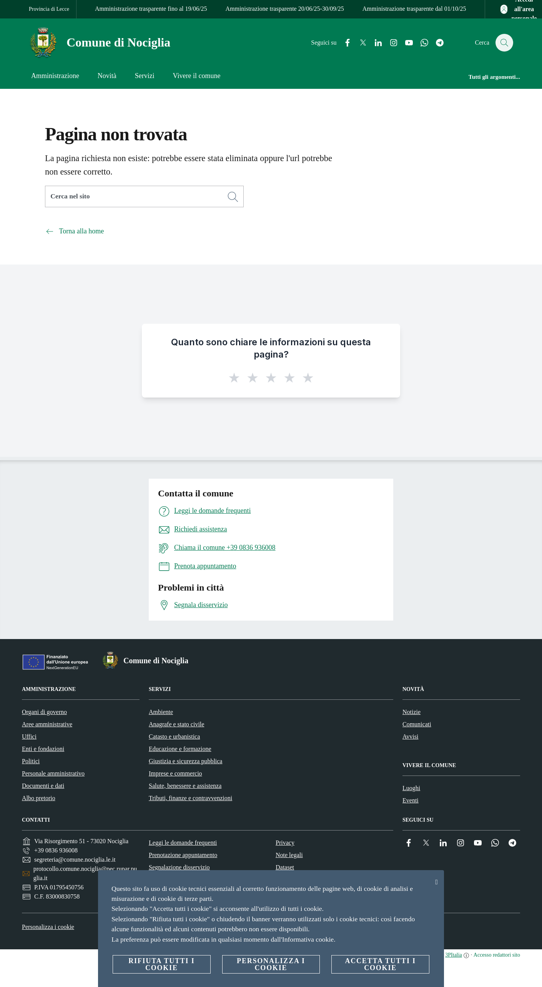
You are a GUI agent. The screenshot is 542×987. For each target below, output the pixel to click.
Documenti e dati (43, 785)
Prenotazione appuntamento (183, 855)
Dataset (285, 867)
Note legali (289, 855)
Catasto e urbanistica (174, 736)
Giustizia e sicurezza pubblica (185, 761)
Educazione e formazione (180, 749)
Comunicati (416, 724)
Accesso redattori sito (497, 955)
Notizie (411, 712)
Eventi (410, 800)
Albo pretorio (38, 798)
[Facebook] (343, 43)
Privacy (285, 842)
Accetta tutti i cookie (380, 964)
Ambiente (161, 712)
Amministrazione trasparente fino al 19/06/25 (151, 8)
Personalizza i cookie (48, 927)
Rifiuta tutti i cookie (161, 964)
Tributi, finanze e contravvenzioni (190, 798)
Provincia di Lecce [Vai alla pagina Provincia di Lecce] (49, 9)
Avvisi (410, 736)
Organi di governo (44, 712)
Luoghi (411, 788)
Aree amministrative (47, 724)
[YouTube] (405, 43)
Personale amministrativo (53, 773)
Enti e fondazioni (43, 749)
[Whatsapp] (420, 43)
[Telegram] (436, 43)
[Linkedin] (374, 43)
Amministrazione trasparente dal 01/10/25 (414, 8)
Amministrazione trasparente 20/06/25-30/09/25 (284, 8)
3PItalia (453, 955)
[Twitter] (359, 43)
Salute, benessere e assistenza (185, 785)
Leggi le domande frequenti (183, 842)
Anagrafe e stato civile (176, 724)
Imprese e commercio (175, 773)
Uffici (29, 736)
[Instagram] (389, 43)
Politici (31, 761)
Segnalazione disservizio (179, 867)
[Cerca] (504, 42)
